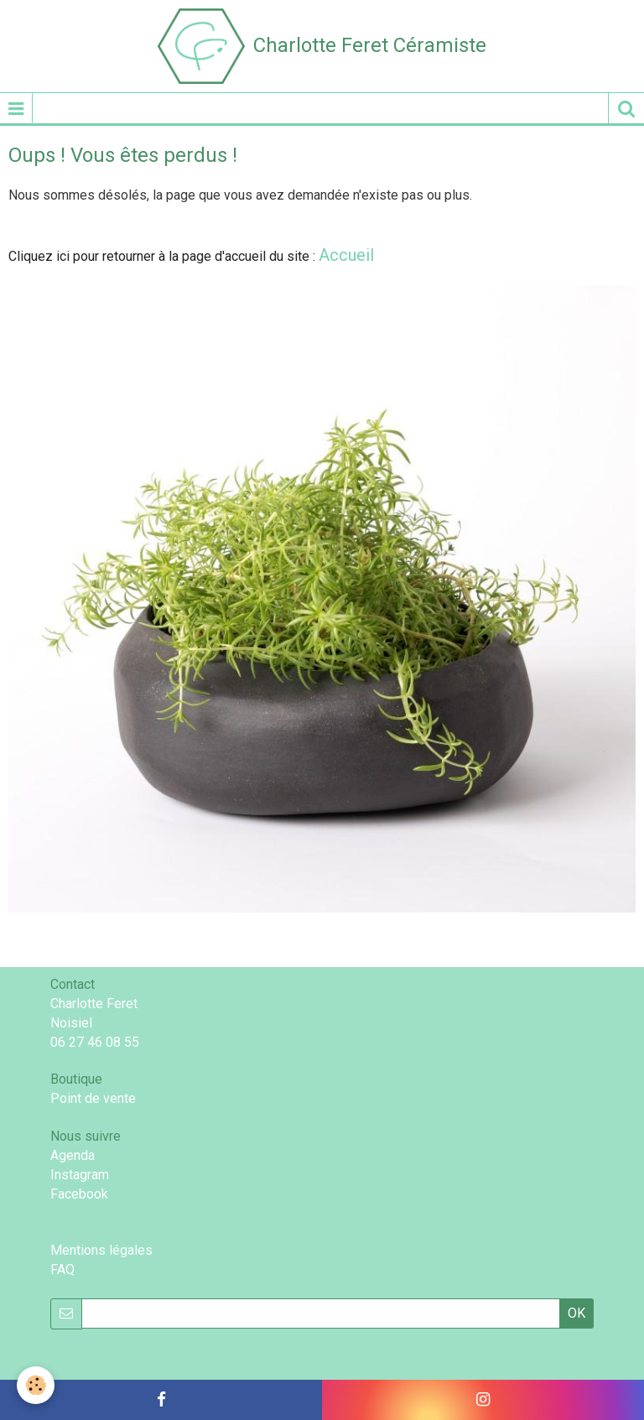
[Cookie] (36, 1385)
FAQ (62, 1269)
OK (576, 1313)
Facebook (79, 1194)
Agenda (72, 1155)
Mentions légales (101, 1250)
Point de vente (93, 1098)
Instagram (79, 1175)
